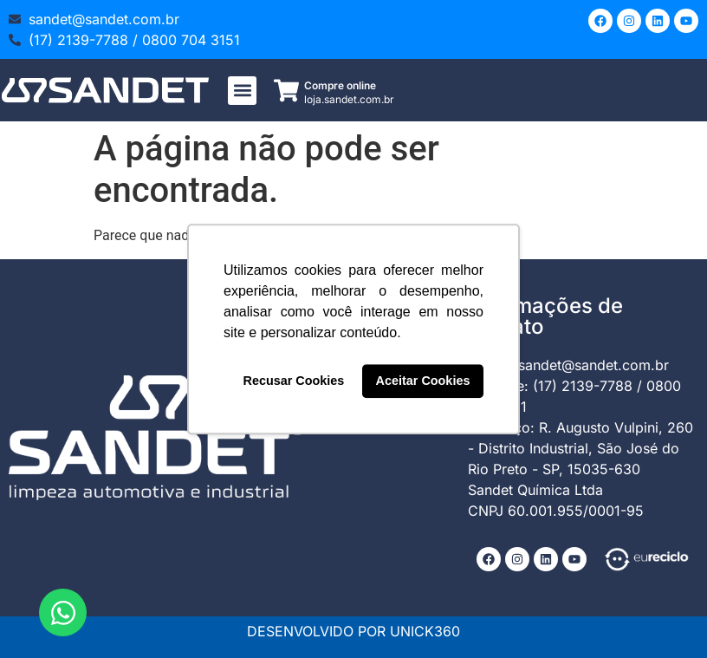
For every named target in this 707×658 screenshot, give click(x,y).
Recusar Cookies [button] (294, 381)
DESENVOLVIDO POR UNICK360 (353, 631)
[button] (242, 90)
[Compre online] (286, 90)
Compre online (340, 85)
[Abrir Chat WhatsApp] (63, 612)
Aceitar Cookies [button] (423, 381)
